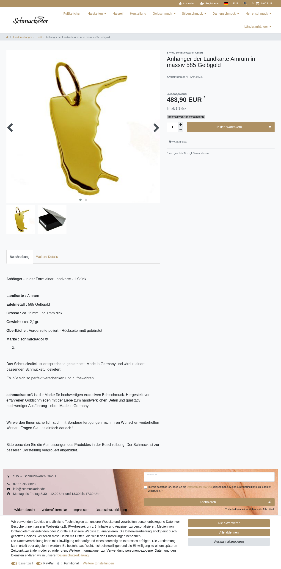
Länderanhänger (256, 26)
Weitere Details (47, 257)
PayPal (48, 563)
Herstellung (138, 13)
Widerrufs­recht (24, 510)
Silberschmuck (192, 13)
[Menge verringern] (180, 129)
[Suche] (245, 3)
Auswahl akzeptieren (229, 541)
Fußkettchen (72, 13)
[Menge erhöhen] (180, 124)
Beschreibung (20, 257)
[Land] (225, 3)
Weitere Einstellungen (98, 563)
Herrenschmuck (256, 13)
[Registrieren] (209, 3)
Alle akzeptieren (229, 523)
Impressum (81, 510)
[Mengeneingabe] (172, 127)
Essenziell (26, 563)
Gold (39, 37)
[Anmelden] (186, 3)
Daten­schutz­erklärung (73, 555)
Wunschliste (178, 141)
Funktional (71, 563)
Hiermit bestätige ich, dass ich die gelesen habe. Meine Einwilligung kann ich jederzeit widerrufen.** (209, 488)
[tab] (19, 256)
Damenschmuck (224, 13)
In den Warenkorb (244, 127)
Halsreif (118, 13)
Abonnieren (235, 502)
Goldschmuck (162, 13)
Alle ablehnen (229, 532)
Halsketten (95, 13)
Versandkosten (201, 153)
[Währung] (235, 3)
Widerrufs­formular (54, 510)
